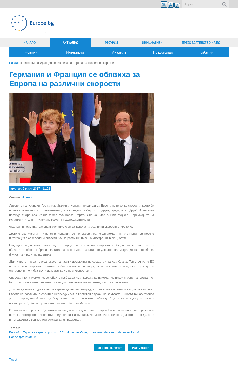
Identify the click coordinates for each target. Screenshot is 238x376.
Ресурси (111, 42)
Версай (14, 332)
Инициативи (152, 42)
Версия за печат (110, 348)
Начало (30, 42)
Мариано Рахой (128, 332)
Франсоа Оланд (78, 332)
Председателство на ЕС (201, 42)
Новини (31, 52)
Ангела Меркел (103, 332)
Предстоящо (163, 52)
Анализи (119, 52)
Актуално (70, 42)
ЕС (62, 332)
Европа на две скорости (39, 332)
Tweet (13, 359)
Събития (206, 52)
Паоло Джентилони (22, 337)
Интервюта (75, 52)
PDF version (140, 348)
